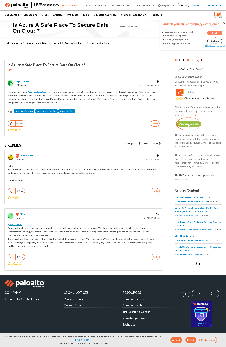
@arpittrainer (15, 224)
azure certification (24, 111)
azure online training (46, 111)
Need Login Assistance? (208, 46)
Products (72, 14)
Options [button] (157, 81)
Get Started (11, 14)
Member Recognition (133, 14)
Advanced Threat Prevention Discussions (194, 230)
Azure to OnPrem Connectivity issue (193, 197)
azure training (66, 111)
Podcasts (156, 14)
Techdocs (128, 324)
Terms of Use (73, 305)
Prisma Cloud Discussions (187, 215)
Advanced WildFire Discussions (190, 254)
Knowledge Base (133, 318)
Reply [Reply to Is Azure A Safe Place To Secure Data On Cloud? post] (155, 123)
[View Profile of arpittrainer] (22, 81)
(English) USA (166, 5)
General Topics (50, 42)
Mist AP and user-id (185, 236)
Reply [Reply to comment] (155, 191)
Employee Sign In (213, 5)
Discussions (30, 14)
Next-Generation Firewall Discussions (192, 201)
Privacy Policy (82, 340)
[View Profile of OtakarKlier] (26, 155)
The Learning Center (136, 311)
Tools (86, 14)
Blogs (45, 14)
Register (183, 5)
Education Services (105, 14)
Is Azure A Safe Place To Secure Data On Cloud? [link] (86, 42)
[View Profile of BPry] (22, 214)
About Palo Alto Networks (22, 299)
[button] (176, 340)
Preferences (208, 340)
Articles (58, 14)
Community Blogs (134, 299)
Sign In (197, 5)
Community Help (133, 305)
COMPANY (12, 292)
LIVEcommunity (13, 42)
